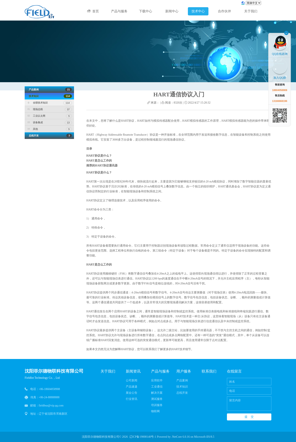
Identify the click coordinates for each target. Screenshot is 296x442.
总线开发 (49, 135)
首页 (93, 11)
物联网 (155, 411)
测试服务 (157, 398)
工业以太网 (50, 116)
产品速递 (131, 386)
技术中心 (198, 11)
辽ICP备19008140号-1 (142, 436)
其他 (50, 129)
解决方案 (157, 392)
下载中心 (145, 11)
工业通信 (157, 386)
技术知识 (49, 96)
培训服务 (157, 405)
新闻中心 (171, 11)
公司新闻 (131, 380)
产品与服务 (119, 11)
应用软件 (157, 380)
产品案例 (49, 89)
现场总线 (50, 109)
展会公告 (131, 392)
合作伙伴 (224, 11)
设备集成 (50, 122)
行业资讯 (131, 398)
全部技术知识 (50, 102)
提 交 (249, 416)
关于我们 (250, 11)
